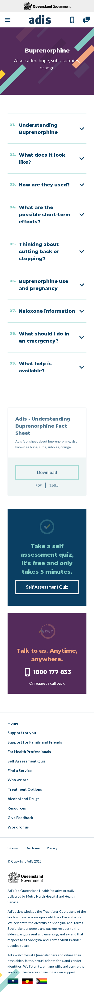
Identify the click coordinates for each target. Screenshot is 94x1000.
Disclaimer (33, 848)
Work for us (18, 827)
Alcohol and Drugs (23, 798)
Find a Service (20, 770)
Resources (17, 808)
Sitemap (14, 848)
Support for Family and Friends (35, 742)
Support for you (22, 732)
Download (47, 484)
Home (13, 723)
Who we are (18, 779)
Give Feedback (20, 817)
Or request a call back (47, 683)
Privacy (52, 848)
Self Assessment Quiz (47, 587)
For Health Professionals (29, 751)
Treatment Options (25, 789)
